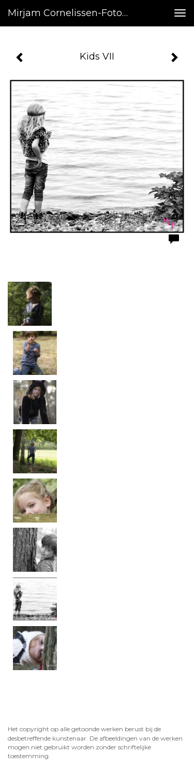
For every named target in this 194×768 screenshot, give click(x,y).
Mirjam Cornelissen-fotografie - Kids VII (74, 13)
